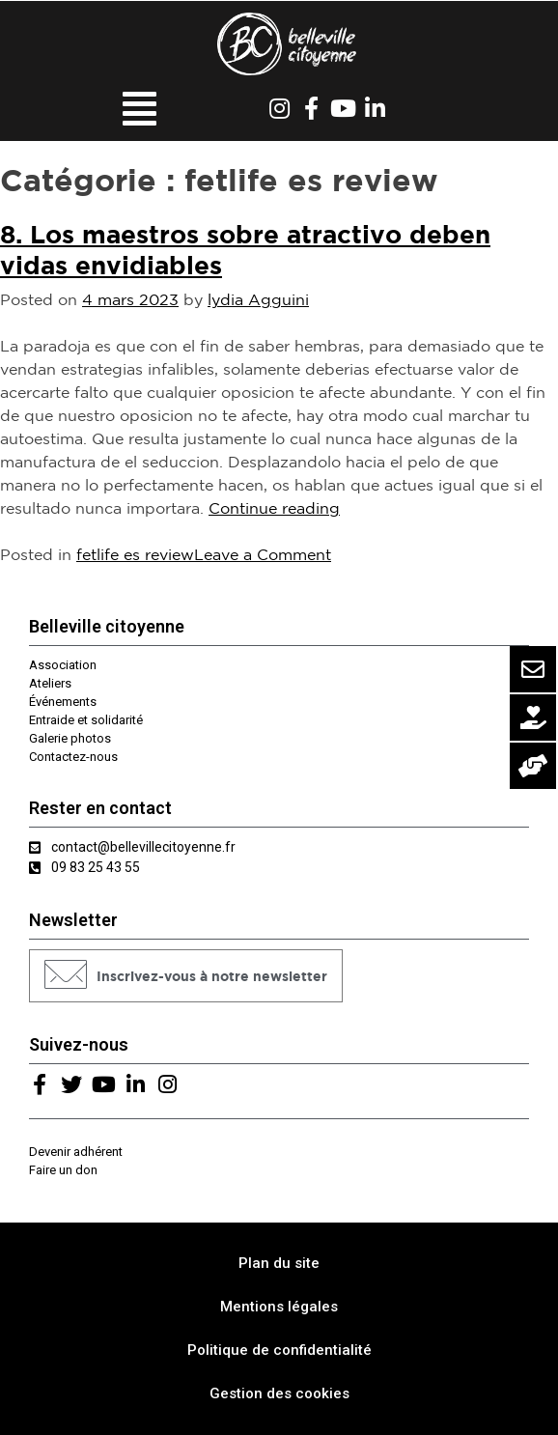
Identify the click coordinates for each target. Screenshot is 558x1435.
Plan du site (279, 1263)
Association (63, 665)
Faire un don (63, 1170)
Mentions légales (279, 1306)
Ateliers (50, 683)
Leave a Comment (262, 554)
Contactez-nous (73, 756)
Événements (63, 701)
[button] (186, 975)
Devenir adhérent (76, 1151)
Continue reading (274, 508)
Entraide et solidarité (86, 720)
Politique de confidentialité (279, 1350)
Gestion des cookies (279, 1393)
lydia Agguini (258, 299)
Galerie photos (70, 738)
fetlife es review (135, 554)
